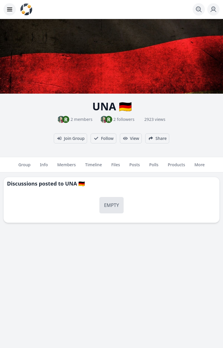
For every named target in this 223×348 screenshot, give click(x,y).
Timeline (93, 167)
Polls (154, 167)
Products (176, 167)
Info (43, 167)
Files (116, 167)
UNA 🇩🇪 (75, 183)
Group (24, 167)
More (199, 167)
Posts (134, 167)
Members (67, 167)
